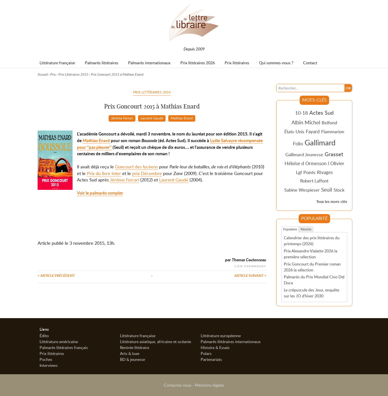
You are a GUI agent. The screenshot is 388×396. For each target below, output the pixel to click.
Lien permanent (250, 265)
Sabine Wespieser (302, 190)
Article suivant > (250, 275)
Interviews (49, 365)
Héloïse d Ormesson (306, 163)
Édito (44, 335)
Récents (306, 229)
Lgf (299, 172)
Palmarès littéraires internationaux (231, 341)
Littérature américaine (59, 341)
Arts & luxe (129, 353)
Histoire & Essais (215, 347)
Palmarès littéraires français (64, 347)
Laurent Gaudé (152, 117)
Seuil (326, 189)
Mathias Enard (182, 117)
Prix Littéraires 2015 (73, 74)
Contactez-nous (178, 385)
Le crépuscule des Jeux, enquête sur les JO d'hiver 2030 (311, 293)
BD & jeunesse (132, 359)
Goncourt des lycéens (136, 167)
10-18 (301, 113)
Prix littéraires (52, 353)
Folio (298, 143)
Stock (339, 190)
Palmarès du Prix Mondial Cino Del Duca (314, 280)
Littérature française (137, 335)
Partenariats (211, 359)
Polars (206, 353)
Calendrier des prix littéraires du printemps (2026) (312, 240)
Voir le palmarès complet (100, 193)
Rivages (325, 172)
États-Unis (294, 131)
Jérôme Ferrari (122, 117)
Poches (46, 359)
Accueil (43, 74)
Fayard (313, 131)
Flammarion (332, 131)
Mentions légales (209, 385)
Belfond (329, 123)
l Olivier (336, 163)
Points (309, 172)
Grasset (334, 154)
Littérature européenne (221, 335)
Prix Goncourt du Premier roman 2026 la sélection (312, 267)
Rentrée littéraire (134, 347)
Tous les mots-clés (331, 201)
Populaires (290, 229)
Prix (53, 74)
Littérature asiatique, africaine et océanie (155, 341)
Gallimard (320, 142)
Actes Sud (321, 112)
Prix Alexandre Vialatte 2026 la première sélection (310, 254)
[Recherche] (310, 88)
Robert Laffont (314, 181)
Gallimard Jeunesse (304, 154)
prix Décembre (147, 173)
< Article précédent (56, 275)
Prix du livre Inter (104, 173)
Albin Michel (305, 122)
